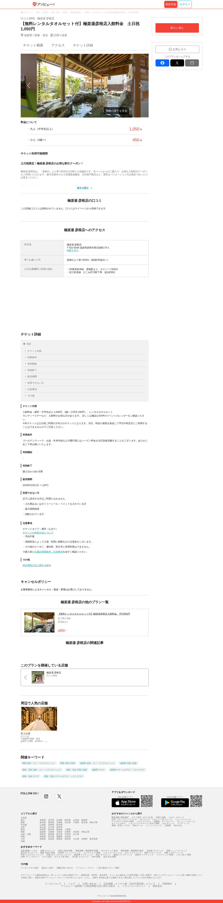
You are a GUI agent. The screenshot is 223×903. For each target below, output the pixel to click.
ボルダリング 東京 (109, 851)
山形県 (76, 820)
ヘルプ (71, 883)
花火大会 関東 (109, 857)
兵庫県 (68, 832)
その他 (31, 395)
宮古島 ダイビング (80, 857)
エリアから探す (29, 813)
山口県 (76, 834)
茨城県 (59, 822)
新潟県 (59, 825)
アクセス (58, 45)
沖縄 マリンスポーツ (30, 857)
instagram (46, 796)
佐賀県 (51, 839)
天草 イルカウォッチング (32, 855)
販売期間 (32, 376)
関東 (23, 822)
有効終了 (32, 370)
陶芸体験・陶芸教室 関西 (87, 851)
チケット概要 (33, 45)
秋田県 (68, 820)
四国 (23, 837)
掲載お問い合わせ (65, 868)
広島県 (68, 834)
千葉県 (76, 822)
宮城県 (59, 820)
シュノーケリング (183, 819)
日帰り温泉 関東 (65, 851)
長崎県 (59, 839)
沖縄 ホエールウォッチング (58, 855)
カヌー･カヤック (176, 817)
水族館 (168, 825)
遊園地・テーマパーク (164, 821)
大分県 (76, 839)
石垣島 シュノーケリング (69, 853)
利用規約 (167, 883)
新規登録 (170, 4)
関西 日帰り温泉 (47, 853)
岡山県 (59, 834)
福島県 (84, 820)
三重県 (68, 829)
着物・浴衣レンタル (121, 825)
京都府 (51, 832)
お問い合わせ (89, 883)
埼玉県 (68, 822)
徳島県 (43, 836)
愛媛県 (59, 836)
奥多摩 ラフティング (83, 855)
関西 (23, 832)
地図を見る (73, 250)
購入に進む (177, 27)
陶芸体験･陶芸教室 (120, 817)
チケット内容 (34, 351)
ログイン (185, 4)
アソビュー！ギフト (85, 868)
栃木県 (43, 822)
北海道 (24, 818)
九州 (23, 839)
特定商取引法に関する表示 (37, 565)
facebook (162, 62)
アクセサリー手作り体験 (123, 821)
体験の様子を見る (116, 110)
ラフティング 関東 (92, 853)
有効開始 (32, 364)
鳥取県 (43, 834)
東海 (23, 829)
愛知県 (59, 829)
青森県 (43, 820)
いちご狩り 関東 (183, 855)
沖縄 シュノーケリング (176, 851)
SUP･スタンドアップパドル (124, 819)
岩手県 (51, 820)
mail (192, 62)
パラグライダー (144, 821)
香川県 (51, 836)
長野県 (51, 825)
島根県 (51, 834)
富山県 (43, 827)
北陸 (23, 827)
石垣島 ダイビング (155, 851)
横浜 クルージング (153, 853)
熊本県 (68, 839)
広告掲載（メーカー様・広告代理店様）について (129, 883)
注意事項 (32, 389)
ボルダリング (168, 823)
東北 (23, 820)
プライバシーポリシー (134, 886)
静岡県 (43, 829)
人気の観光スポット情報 (108, 868)
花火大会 (178, 825)
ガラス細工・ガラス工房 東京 (55, 857)
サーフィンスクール (186, 821)
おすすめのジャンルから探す (127, 813)
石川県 (51, 827)
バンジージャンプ (154, 825)
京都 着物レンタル (29, 851)
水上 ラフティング (133, 853)
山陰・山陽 (26, 834)
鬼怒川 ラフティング (122, 855)
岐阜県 (51, 829)
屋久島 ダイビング (29, 853)
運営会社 (157, 886)
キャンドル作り (119, 823)
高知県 (68, 836)
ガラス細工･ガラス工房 (142, 817)
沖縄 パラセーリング (173, 853)
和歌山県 (85, 832)
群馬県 (51, 822)
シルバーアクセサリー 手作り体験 (144, 823)
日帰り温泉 (161, 817)
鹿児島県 (94, 839)
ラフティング (183, 823)
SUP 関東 (96, 857)
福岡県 (43, 839)
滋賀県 (43, 832)
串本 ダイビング (103, 855)
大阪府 (59, 832)
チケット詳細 (83, 45)
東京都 (84, 822)
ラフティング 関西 (165, 855)
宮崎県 (84, 839)
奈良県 (76, 832)
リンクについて (53, 883)
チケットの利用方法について (38, 532)
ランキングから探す (30, 868)
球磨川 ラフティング (144, 855)
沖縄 (23, 841)
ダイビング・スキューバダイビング (156, 819)
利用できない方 (35, 383)
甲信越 (24, 825)
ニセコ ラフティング (112, 853)
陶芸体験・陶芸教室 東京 (132, 851)
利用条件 (32, 357)
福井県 (59, 827)
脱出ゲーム (138, 825)
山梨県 (43, 825)
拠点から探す (48, 868)
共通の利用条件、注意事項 (49, 551)
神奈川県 (94, 822)
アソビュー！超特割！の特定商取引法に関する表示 (88, 886)
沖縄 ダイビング (47, 851)
